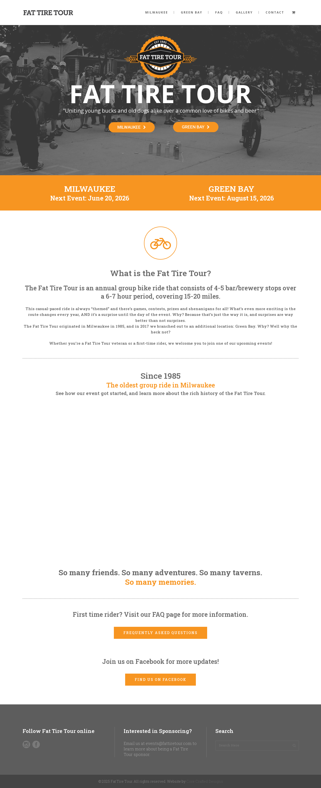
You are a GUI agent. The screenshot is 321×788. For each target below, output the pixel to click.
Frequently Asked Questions (160, 632)
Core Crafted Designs (204, 781)
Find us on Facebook (160, 679)
